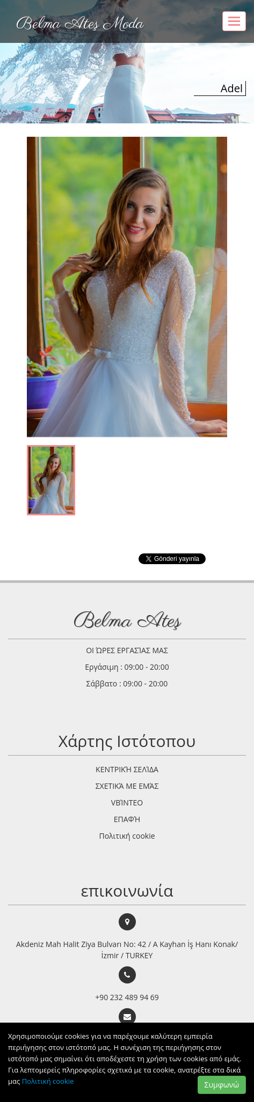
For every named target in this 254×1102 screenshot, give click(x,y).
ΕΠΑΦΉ (127, 819)
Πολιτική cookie (48, 1081)
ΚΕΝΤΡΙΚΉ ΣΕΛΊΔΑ (127, 769)
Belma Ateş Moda (79, 24)
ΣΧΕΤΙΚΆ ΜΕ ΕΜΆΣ (127, 786)
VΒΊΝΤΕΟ (127, 802)
